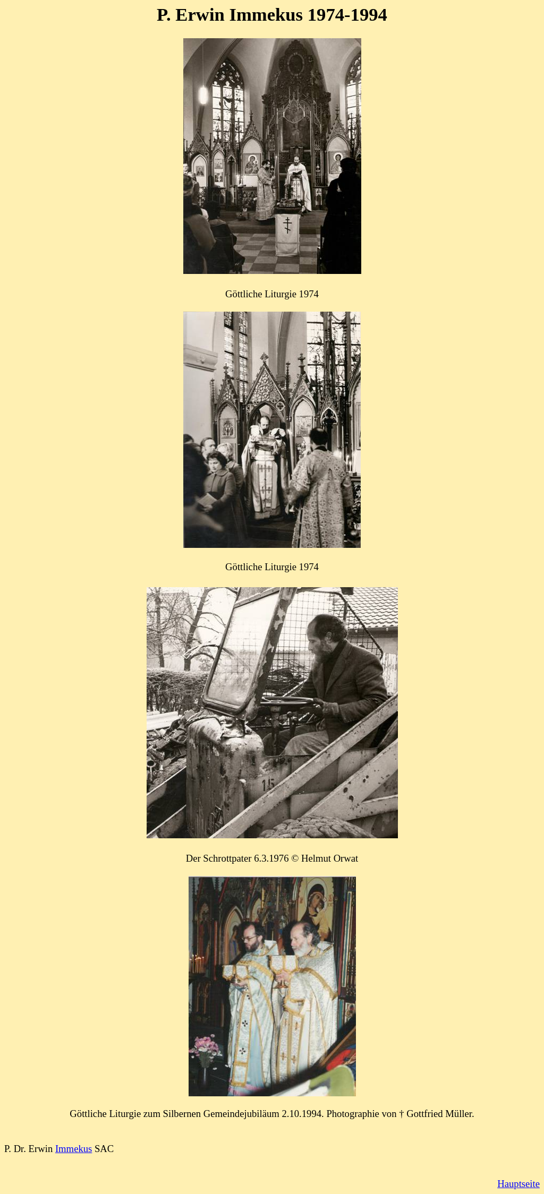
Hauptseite (518, 1183)
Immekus (73, 1148)
